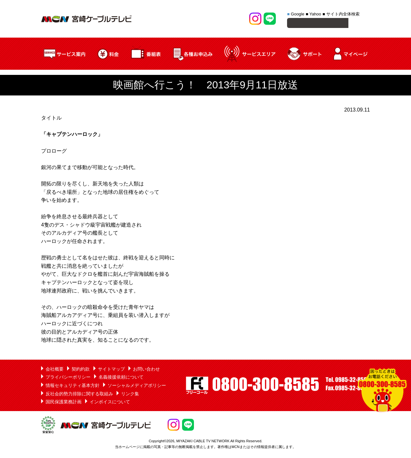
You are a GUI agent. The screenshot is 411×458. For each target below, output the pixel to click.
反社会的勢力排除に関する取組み (79, 394)
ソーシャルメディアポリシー (137, 386)
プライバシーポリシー (68, 378)
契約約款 (81, 370)
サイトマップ (111, 370)
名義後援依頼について (121, 378)
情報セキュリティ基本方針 (73, 386)
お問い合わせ (146, 370)
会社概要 (55, 370)
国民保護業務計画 (64, 402)
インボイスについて (110, 402)
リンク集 (130, 394)
